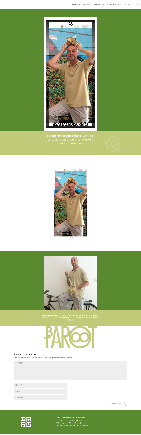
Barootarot (76, 4)
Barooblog (129, 4)
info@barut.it (81, 426)
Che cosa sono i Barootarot (93, 4)
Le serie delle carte (114, 4)
